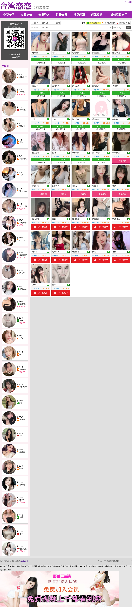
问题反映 (96, 14)
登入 (124, 2)
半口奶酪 (23, 159)
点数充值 (26, 14)
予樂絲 (22, 92)
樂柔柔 (22, 452)
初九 (21, 354)
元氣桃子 (23, 110)
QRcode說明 (15, 57)
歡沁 (21, 403)
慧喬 (21, 517)
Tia (20, 436)
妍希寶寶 (23, 255)
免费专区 (8, 14)
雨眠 (21, 338)
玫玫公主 (23, 77)
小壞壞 (22, 485)
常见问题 (79, 14)
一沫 (21, 175)
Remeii (22, 240)
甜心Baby (23, 191)
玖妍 (21, 142)
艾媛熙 (22, 126)
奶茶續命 (23, 369)
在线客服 (24, 561)
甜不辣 (22, 419)
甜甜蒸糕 (23, 549)
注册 (130, 2)
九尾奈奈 (23, 223)
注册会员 (61, 14)
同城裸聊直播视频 (112, 561)
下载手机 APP (15, 24)
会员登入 (44, 14)
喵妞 (21, 468)
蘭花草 (22, 273)
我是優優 (23, 304)
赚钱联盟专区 (118, 14)
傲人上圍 (23, 206)
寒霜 (21, 534)
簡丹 (21, 320)
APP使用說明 (14, 54)
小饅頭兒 (23, 289)
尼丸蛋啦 (23, 387)
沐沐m (22, 500)
